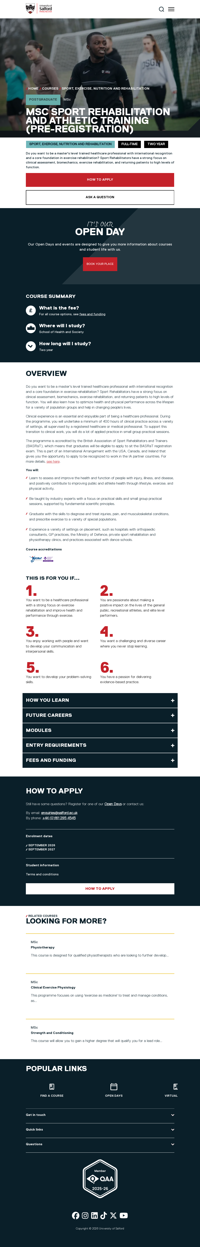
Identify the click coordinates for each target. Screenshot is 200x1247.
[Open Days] (114, 1090)
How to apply (100, 179)
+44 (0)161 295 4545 (59, 818)
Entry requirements (56, 745)
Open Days (113, 804)
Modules (38, 730)
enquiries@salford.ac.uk (59, 813)
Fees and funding (51, 760)
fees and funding (92, 314)
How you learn (47, 700)
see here (53, 461)
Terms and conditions (42, 874)
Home (33, 88)
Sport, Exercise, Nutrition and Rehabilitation (106, 88)
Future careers (49, 715)
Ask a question (100, 197)
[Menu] (171, 9)
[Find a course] (52, 1090)
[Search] (161, 9)
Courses (50, 88)
